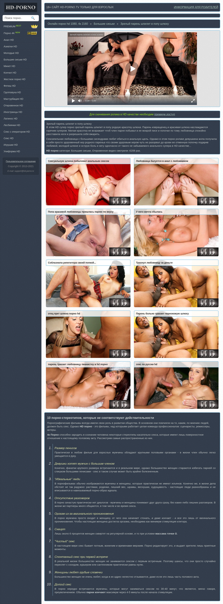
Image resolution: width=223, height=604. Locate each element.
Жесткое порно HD (14, 79)
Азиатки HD (10, 46)
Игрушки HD (11, 144)
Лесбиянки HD (12, 125)
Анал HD (9, 39)
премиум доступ (164, 114)
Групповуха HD (12, 92)
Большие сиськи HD (15, 59)
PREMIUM (21, 26)
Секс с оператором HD (17, 131)
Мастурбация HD (13, 99)
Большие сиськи (104, 23)
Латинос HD (10, 118)
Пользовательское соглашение (21, 161)
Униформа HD (12, 151)
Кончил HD (10, 72)
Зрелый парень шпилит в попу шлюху (144, 23)
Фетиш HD (10, 85)
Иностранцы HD (13, 112)
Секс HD (8, 138)
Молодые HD (11, 53)
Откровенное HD (13, 105)
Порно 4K (21, 33)
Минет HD (9, 66)
